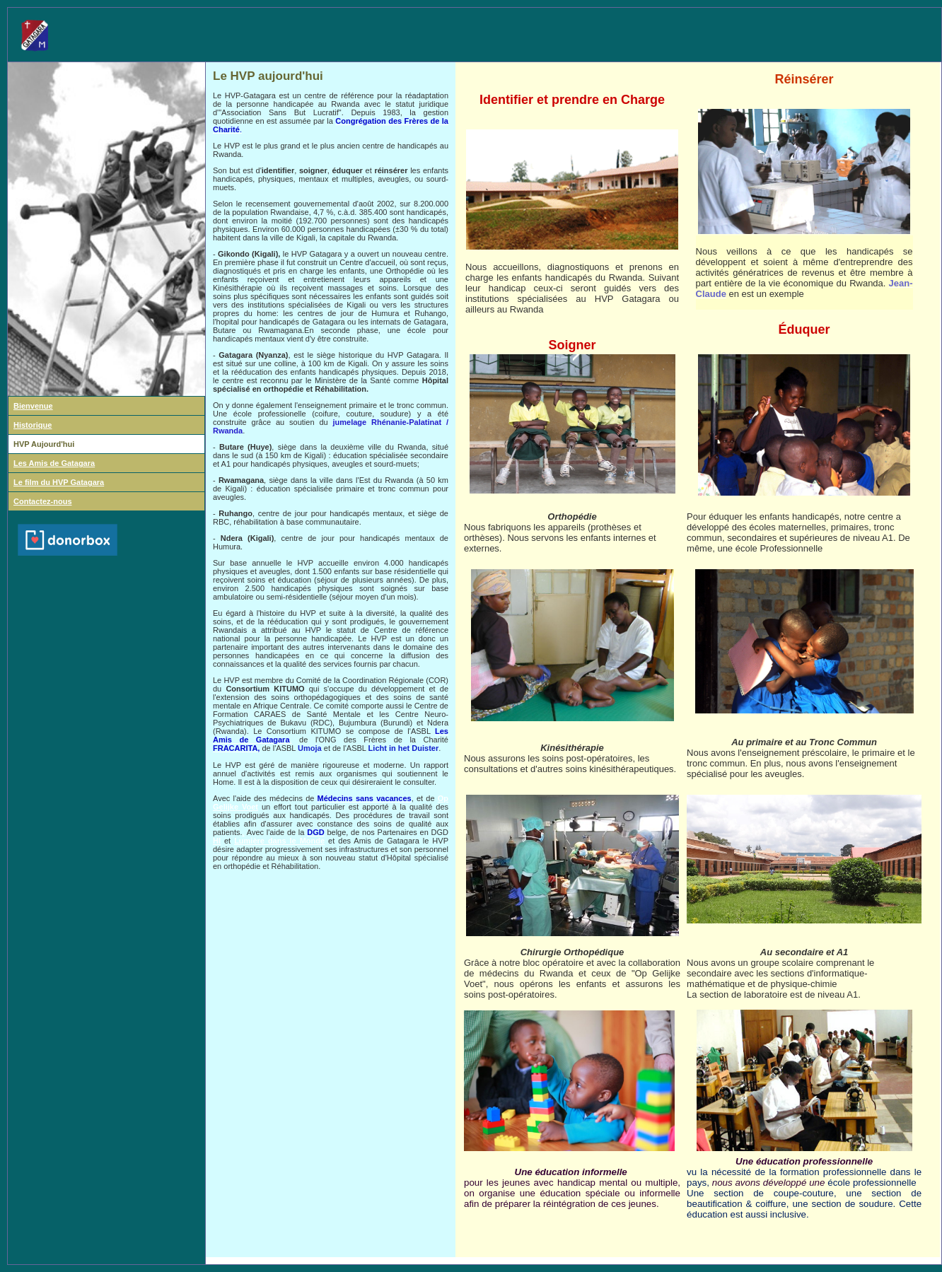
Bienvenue (33, 406)
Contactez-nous (42, 501)
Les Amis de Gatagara (54, 463)
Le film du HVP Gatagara (58, 482)
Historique (32, 425)
